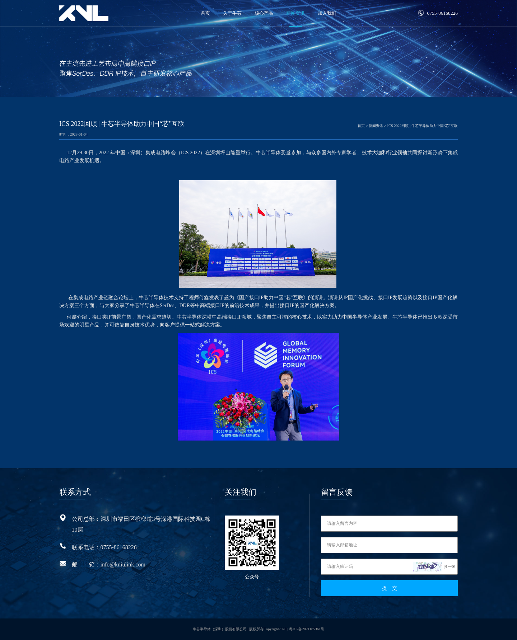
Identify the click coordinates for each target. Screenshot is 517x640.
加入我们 (327, 13)
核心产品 (264, 13)
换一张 (449, 567)
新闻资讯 (295, 13)
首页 (205, 13)
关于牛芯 (232, 13)
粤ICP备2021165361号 (306, 629)
